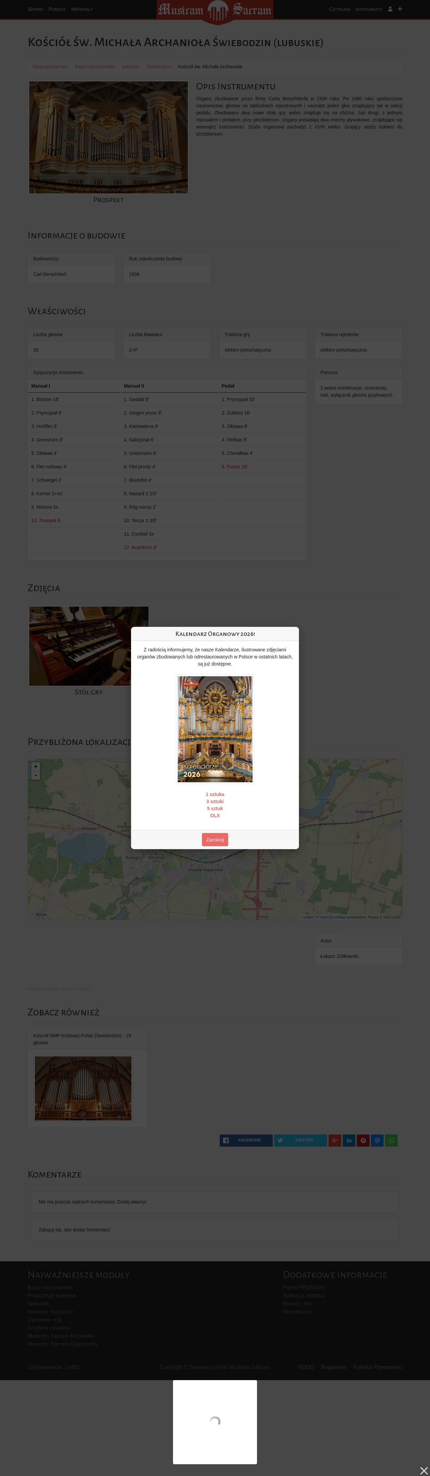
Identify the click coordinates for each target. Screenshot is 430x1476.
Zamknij (215, 839)
